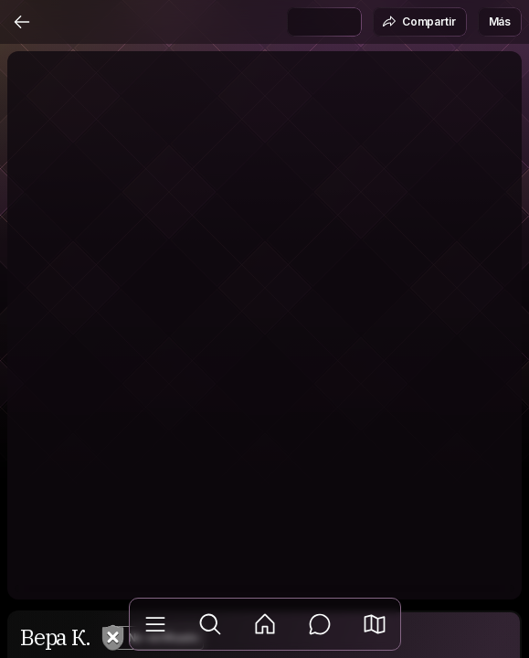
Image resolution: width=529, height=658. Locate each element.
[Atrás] (22, 22)
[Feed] (265, 624)
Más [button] (500, 21)
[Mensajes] (320, 624)
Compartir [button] (419, 22)
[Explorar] (210, 624)
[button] (374, 624)
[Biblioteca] (155, 624)
